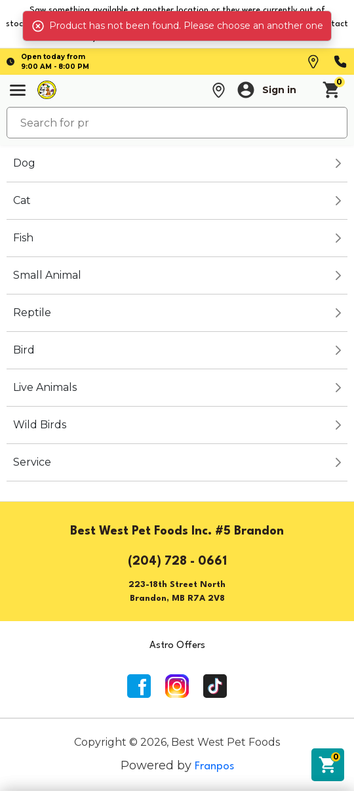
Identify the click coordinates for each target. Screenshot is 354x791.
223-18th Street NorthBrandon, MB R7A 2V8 (177, 591)
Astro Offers (177, 646)
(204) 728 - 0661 (177, 561)
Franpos (214, 766)
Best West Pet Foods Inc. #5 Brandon (177, 531)
